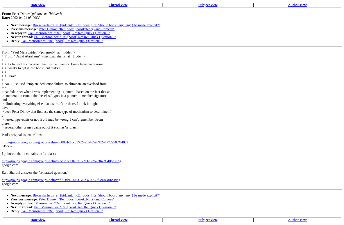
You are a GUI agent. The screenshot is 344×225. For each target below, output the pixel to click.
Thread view (118, 5)
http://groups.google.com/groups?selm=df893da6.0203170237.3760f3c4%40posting (61, 180)
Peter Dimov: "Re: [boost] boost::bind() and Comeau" (77, 29)
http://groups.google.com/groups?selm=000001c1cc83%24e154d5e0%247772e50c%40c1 (65, 142)
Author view (297, 5)
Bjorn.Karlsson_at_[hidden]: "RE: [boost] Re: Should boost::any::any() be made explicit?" (96, 25)
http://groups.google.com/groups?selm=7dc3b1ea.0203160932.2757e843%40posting (61, 161)
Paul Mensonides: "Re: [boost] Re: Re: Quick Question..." (69, 33)
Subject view (208, 5)
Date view (37, 5)
